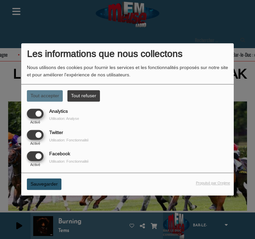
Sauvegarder (44, 184)
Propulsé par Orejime (213, 183)
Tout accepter (45, 95)
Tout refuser (83, 95)
